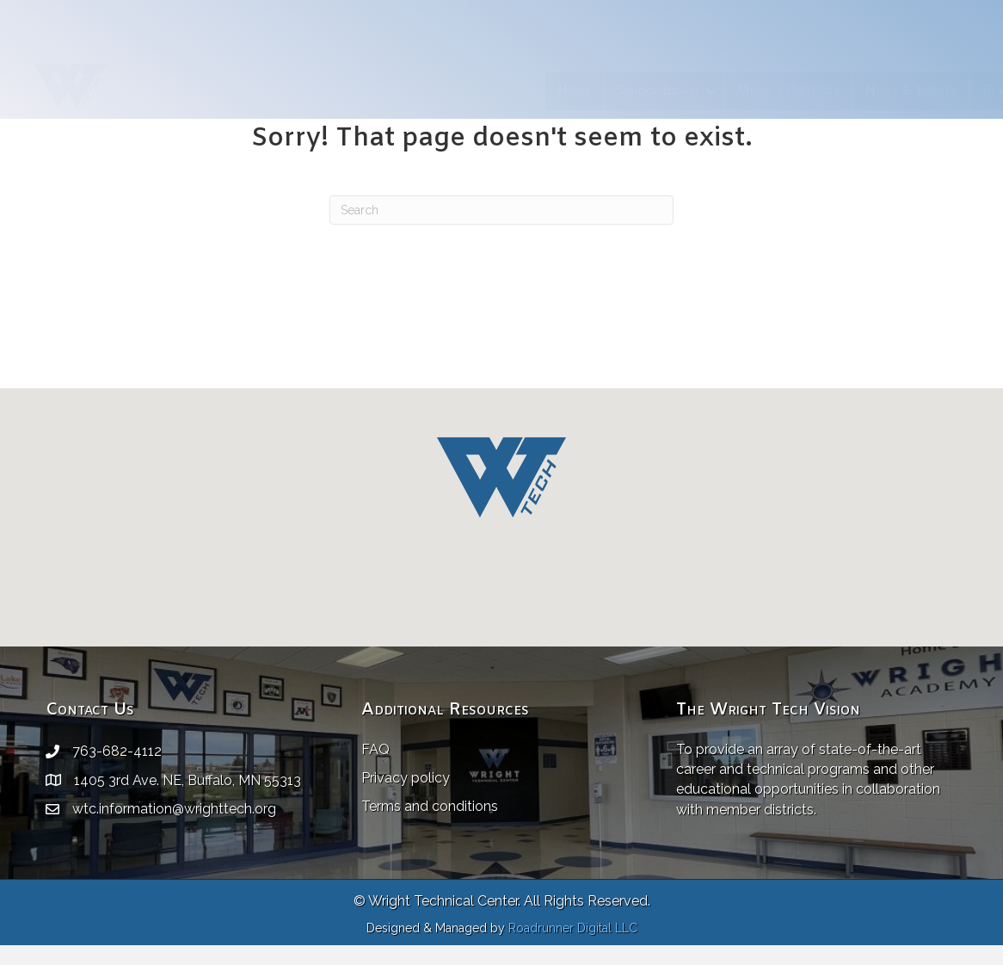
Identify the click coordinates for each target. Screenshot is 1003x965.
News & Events (717, 91)
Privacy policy (405, 778)
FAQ (375, 749)
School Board (463, 91)
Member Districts (594, 91)
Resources (818, 91)
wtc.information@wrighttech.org (174, 809)
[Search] (501, 210)
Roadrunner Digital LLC (572, 928)
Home (380, 91)
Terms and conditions (429, 806)
